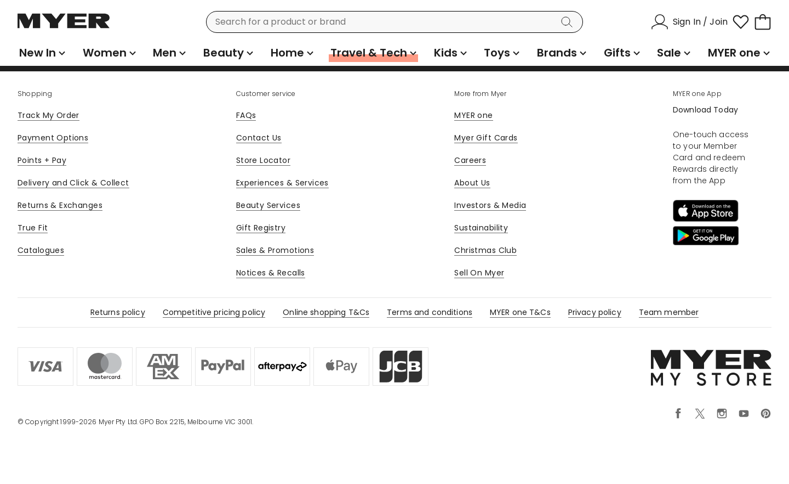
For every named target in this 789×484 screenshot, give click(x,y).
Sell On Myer (479, 272)
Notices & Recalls (270, 272)
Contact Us (259, 137)
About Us (472, 182)
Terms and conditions (429, 312)
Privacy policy (594, 312)
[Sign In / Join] (689, 22)
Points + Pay (42, 160)
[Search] (568, 22)
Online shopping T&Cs (326, 312)
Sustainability (481, 227)
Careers (470, 160)
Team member (669, 312)
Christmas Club (485, 250)
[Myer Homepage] (64, 26)
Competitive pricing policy (214, 312)
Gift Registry (260, 227)
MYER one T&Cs (520, 312)
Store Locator (263, 160)
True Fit (33, 227)
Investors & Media (490, 205)
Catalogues (41, 250)
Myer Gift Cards (485, 137)
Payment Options (53, 137)
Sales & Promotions (275, 250)
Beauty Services (268, 205)
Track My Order (48, 115)
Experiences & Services (282, 182)
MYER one (473, 115)
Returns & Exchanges (60, 205)
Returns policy (117, 312)
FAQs (246, 115)
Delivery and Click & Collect (73, 182)
